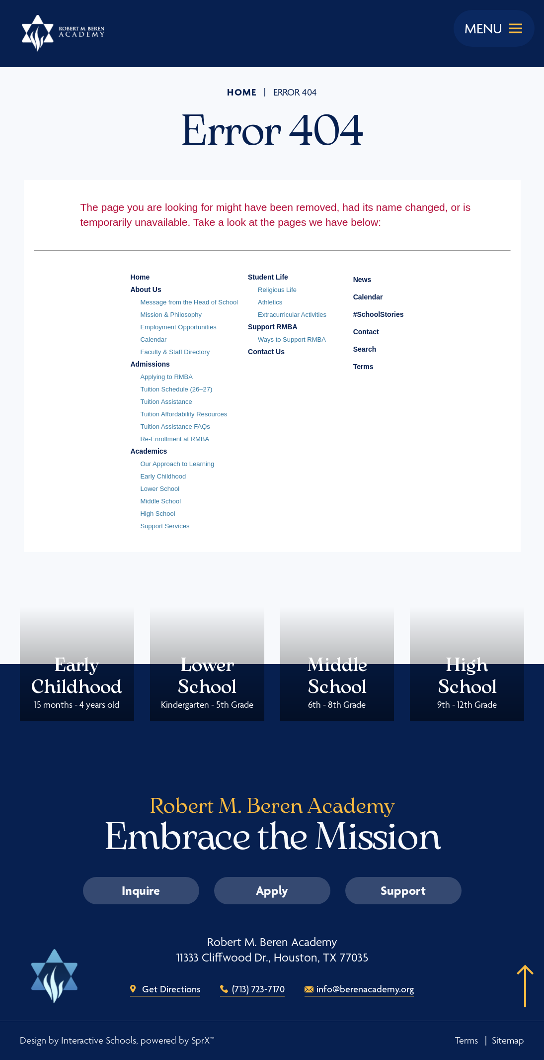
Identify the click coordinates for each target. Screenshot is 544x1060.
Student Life (268, 277)
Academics (148, 451)
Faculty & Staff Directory (175, 352)
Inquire (141, 890)
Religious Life (277, 289)
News (355, 278)
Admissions (149, 364)
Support (403, 890)
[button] (521, 1001)
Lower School (159, 488)
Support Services (164, 526)
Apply (272, 890)
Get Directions (171, 989)
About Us (145, 289)
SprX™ (202, 1040)
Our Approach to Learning (177, 464)
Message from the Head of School (189, 302)
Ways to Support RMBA (292, 339)
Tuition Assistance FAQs (175, 426)
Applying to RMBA (166, 377)
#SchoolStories (371, 314)
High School (157, 513)
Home (242, 92)
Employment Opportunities (178, 327)
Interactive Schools (98, 1040)
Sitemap (508, 1040)
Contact (358, 332)
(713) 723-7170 (258, 989)
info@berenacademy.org (365, 989)
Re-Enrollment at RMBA (174, 439)
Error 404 (295, 92)
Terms (357, 365)
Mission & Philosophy (171, 314)
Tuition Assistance (166, 401)
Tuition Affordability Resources (183, 414)
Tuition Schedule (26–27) (176, 389)
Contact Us (266, 352)
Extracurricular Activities (292, 314)
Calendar (153, 339)
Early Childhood (163, 476)
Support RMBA (273, 327)
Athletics (270, 302)
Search (357, 347)
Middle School (160, 501)
